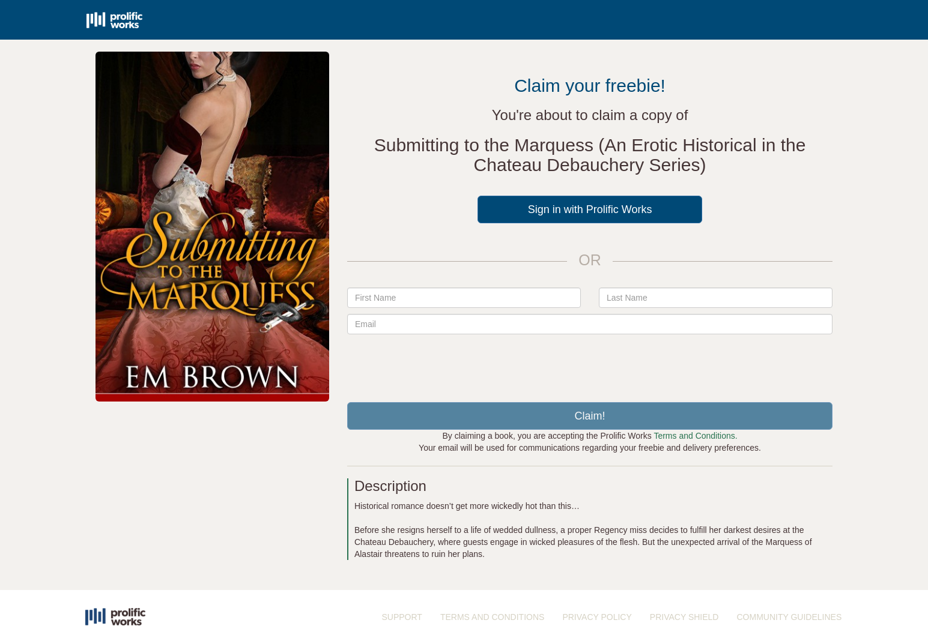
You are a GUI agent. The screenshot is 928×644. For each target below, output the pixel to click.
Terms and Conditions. (695, 436)
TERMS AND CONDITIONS (492, 617)
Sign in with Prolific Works (590, 209)
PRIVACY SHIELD (684, 617)
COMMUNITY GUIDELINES (789, 617)
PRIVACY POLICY (596, 617)
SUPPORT (402, 617)
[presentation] (590, 363)
